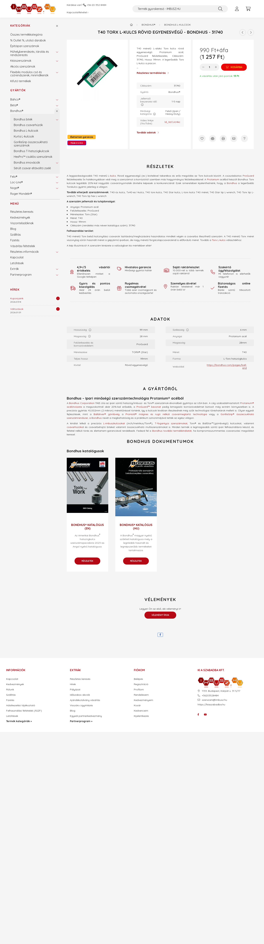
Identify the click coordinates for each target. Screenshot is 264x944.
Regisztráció (141, 684)
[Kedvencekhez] (202, 138)
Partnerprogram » (81, 721)
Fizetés (14, 240)
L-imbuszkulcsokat (114, 423)
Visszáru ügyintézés (81, 705)
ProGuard (248, 175)
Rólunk (10, 689)
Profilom (139, 689)
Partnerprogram (21, 274)
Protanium (213, 179)
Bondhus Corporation (81, 403)
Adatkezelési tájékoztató (20, 705)
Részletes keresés (21, 211)
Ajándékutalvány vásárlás (85, 700)
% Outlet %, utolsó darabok (28, 40)
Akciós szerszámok (22, 66)
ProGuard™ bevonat (149, 406)
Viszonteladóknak (22, 223)
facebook (198, 714)
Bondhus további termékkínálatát (172, 430)
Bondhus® (16, 111)
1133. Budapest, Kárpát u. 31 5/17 (221, 690)
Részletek (87, 561)
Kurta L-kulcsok (24, 136)
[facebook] (160, 635)
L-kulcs (112, 175)
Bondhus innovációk (27, 162)
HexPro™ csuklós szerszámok (33, 156)
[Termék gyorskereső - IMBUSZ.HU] (180, 8)
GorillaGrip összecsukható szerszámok (31, 143)
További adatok (146, 132)
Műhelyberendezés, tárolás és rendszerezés (29, 53)
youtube (205, 714)
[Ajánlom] (233, 138)
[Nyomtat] (223, 138)
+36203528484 (210, 695)
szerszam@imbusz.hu (214, 699)
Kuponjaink (16, 298)
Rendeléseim (141, 694)
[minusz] (203, 67)
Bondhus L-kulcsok (26, 130)
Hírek (15, 289)
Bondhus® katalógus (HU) (136, 526)
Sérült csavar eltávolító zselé (32, 168)
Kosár (137, 705)
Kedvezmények (20, 217)
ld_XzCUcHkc (172, 122)
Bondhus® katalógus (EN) (87, 526)
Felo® (13, 176)
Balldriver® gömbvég (106, 414)
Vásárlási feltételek (22, 246)
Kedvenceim (141, 710)
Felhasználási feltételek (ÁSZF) (24, 710)
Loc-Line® (16, 182)
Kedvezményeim (143, 700)
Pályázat (75, 689)
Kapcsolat (17, 257)
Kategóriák (20, 25)
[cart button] (248, 8)
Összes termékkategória (26, 34)
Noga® (14, 188)
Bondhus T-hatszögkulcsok (31, 151)
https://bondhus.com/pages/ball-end (227, 366)
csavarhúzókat (75, 427)
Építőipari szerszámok (24, 46)
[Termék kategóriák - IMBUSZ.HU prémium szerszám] (131, 24)
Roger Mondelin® (21, 193)
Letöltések (17, 263)
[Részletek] (58, 298)
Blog (13, 229)
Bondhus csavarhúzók (28, 125)
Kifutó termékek (20, 81)
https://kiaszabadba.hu (211, 704)
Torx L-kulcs (219, 240)
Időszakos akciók (80, 694)
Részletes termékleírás (151, 73)
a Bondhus (95, 417)
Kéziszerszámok (20, 60)
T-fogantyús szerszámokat (171, 423)
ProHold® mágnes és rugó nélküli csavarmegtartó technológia (166, 414)
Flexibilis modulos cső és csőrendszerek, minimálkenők (29, 73)
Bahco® (15, 99)
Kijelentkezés (141, 716)
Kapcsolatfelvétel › (77, 12)
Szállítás (15, 234)
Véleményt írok (160, 615)
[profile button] (237, 8)
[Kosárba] (234, 67)
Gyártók (18, 90)
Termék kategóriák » (19, 721)
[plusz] (215, 67)
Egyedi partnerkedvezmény (86, 716)
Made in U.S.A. (77, 143)
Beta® (14, 105)
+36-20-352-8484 (96, 5)
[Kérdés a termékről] (244, 138)
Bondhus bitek (23, 119)
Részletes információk (24, 251)
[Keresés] (220, 8)
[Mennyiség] (209, 67)
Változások (16, 309)
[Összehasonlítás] (212, 138)
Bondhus (232, 183)
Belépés (138, 679)
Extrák (14, 269)
